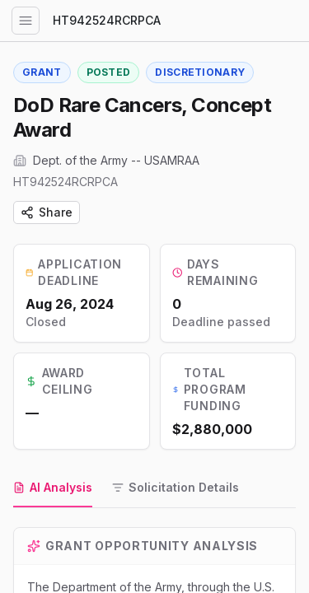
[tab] (52, 488)
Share (47, 212)
